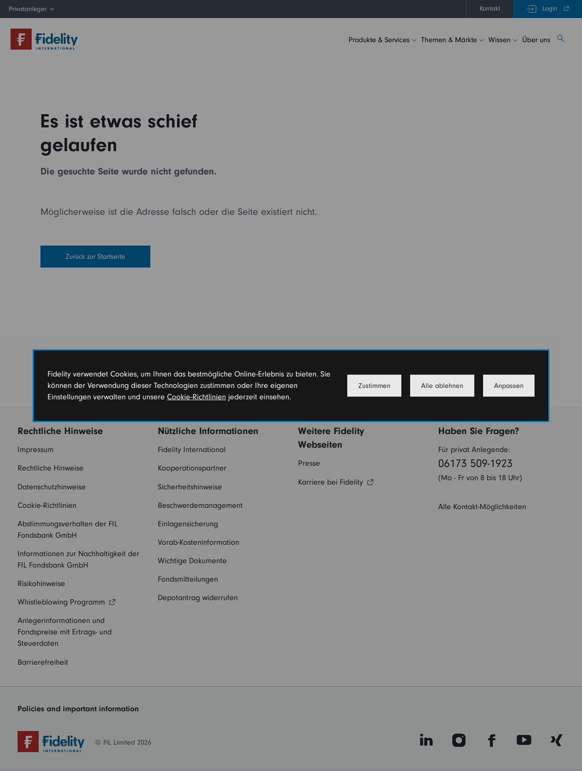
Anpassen (509, 386)
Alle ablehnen (442, 386)
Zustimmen (374, 386)
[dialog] (291, 385)
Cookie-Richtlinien (196, 397)
